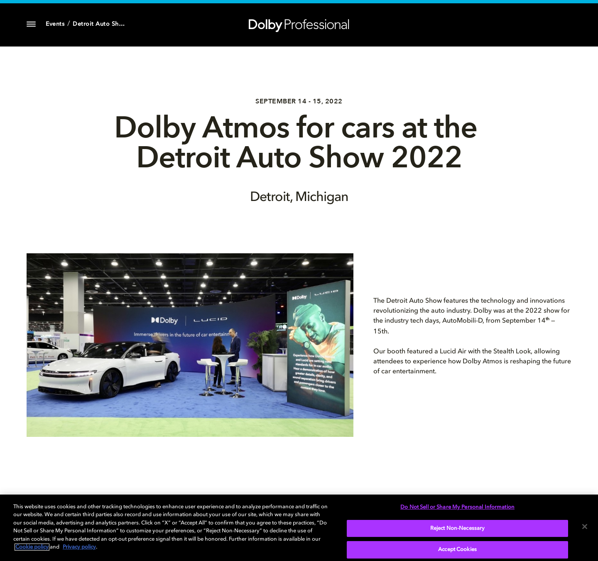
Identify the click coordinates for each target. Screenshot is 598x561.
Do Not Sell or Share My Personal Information (457, 507)
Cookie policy (32, 547)
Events (55, 24)
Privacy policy (79, 547)
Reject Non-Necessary (457, 528)
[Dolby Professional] (299, 24)
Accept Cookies (457, 549)
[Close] (585, 526)
